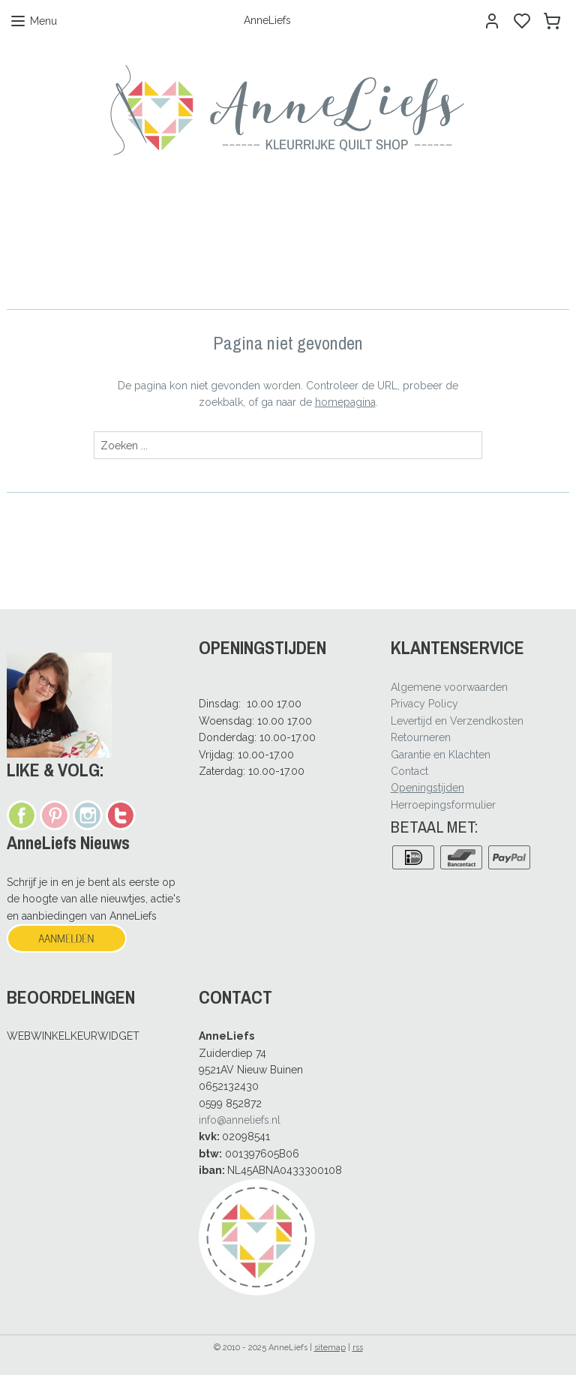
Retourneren (421, 737)
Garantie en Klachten (440, 755)
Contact (409, 771)
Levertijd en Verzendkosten (457, 721)
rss (357, 1347)
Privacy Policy (424, 704)
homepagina (345, 402)
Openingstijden (427, 788)
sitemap (330, 1347)
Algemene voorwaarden (449, 687)
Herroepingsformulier (443, 805)
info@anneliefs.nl (239, 1120)
